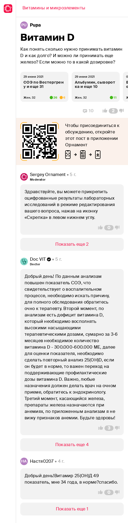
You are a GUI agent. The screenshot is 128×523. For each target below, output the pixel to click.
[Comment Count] (113, 111)
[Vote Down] (123, 110)
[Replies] (88, 110)
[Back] (53, 8)
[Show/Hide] (72, 244)
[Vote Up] (103, 111)
